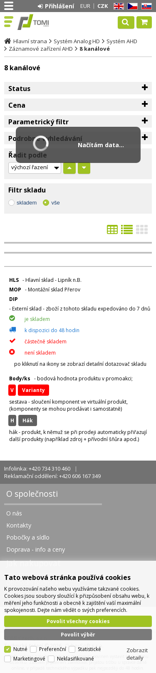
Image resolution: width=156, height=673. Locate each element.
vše (55, 203)
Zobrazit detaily (137, 653)
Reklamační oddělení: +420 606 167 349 (52, 476)
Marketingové (29, 658)
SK (145, 6)
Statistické (89, 649)
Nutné (20, 649)
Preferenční (52, 649)
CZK (102, 6)
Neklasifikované (75, 658)
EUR (85, 6)
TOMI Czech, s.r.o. (42, 22)
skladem (27, 203)
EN (117, 6)
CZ (131, 6)
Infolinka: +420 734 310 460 (37, 468)
